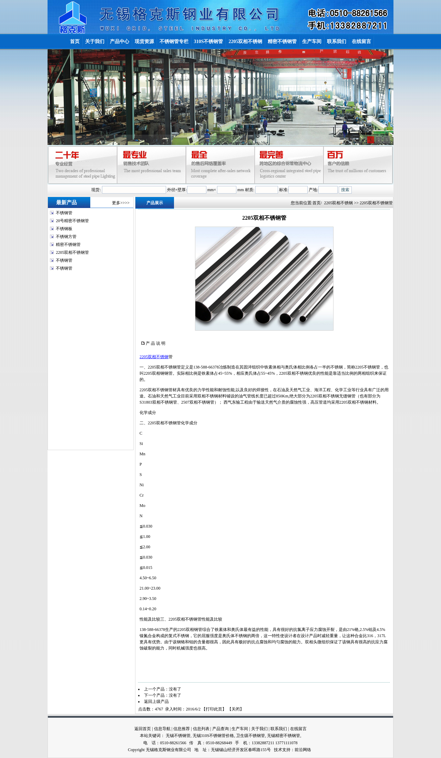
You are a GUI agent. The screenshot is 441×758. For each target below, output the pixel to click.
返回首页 (142, 728)
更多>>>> (121, 202)
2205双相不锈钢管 (72, 252)
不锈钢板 (64, 228)
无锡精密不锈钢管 (283, 735)
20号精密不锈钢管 (72, 220)
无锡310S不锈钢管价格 (213, 735)
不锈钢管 (64, 212)
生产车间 (240, 728)
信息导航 (162, 728)
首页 (316, 202)
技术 (278, 749)
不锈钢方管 (66, 236)
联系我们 (278, 728)
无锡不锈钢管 (178, 735)
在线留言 (298, 728)
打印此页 (214, 709)
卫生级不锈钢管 (250, 735)
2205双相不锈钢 (338, 202)
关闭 (236, 709)
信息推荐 (181, 728)
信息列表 (201, 728)
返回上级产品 (156, 701)
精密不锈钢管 (68, 244)
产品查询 (220, 728)
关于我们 (259, 728)
